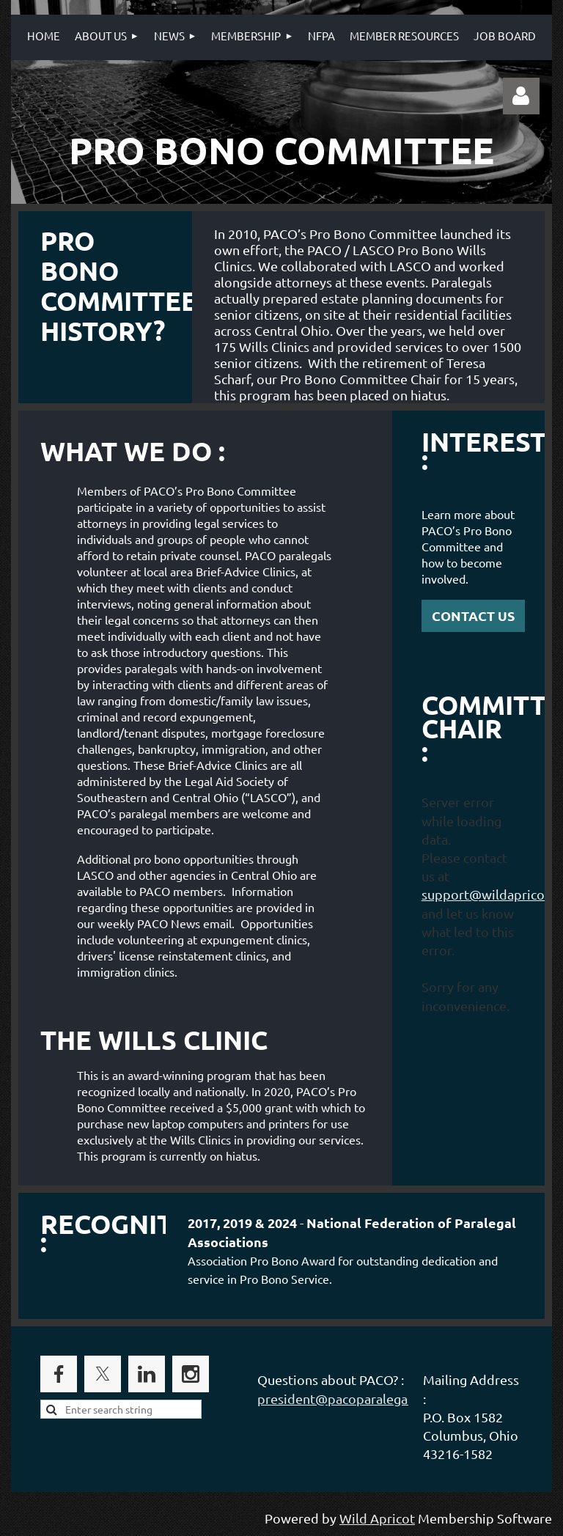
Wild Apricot (377, 1518)
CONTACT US (473, 615)
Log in (521, 96)
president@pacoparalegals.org (349, 1398)
